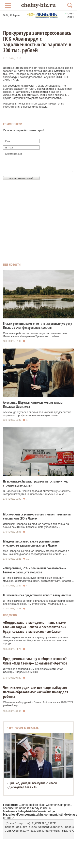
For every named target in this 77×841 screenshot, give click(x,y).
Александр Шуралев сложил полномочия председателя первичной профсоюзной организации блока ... (37, 414)
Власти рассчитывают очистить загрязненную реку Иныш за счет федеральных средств (37, 325)
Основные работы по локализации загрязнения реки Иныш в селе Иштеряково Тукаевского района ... (35, 335)
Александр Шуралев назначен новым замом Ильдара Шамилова (33, 404)
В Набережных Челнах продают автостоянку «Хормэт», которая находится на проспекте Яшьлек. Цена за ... (37, 492)
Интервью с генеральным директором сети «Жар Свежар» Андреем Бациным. (33, 670)
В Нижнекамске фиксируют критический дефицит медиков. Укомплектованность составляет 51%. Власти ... (38, 579)
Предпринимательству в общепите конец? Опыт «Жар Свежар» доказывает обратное (35, 661)
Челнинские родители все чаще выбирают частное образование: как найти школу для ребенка (35, 692)
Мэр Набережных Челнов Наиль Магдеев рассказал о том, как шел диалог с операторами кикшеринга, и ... (36, 552)
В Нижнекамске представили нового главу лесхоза (37, 595)
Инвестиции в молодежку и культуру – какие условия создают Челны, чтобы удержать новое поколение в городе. (35, 640)
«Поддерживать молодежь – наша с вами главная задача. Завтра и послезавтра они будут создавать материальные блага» (34, 627)
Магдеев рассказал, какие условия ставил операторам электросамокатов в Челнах (31, 543)
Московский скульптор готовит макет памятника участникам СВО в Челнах (37, 516)
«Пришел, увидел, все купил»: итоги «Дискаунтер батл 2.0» (32, 785)
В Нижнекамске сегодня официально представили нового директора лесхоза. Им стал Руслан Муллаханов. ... (38, 602)
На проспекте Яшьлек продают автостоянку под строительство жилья (35, 483)
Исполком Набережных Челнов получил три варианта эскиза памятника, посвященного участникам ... (36, 525)
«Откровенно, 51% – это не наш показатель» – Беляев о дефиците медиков (34, 570)
